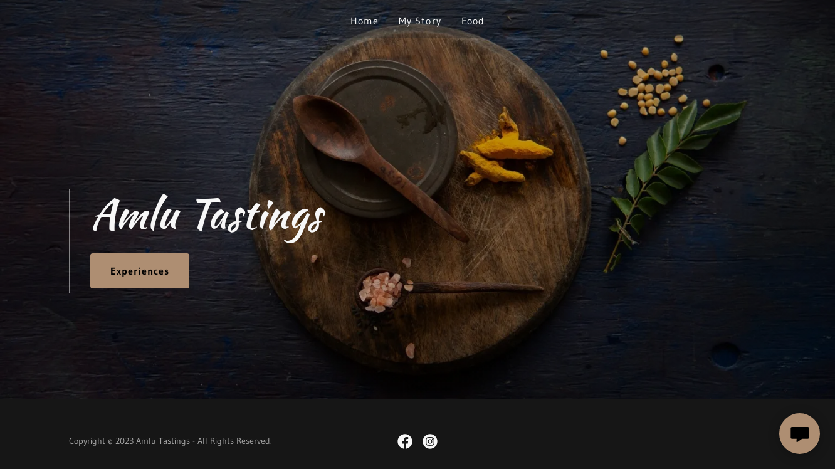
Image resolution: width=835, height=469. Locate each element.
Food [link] (473, 20)
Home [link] (364, 20)
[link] (405, 441)
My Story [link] (420, 20)
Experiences (139, 271)
